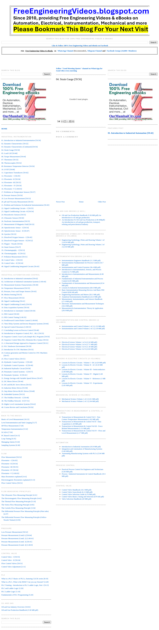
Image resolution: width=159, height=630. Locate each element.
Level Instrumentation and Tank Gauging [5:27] (19, 423)
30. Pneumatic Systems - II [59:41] (14, 375)
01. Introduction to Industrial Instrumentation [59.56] (21, 140)
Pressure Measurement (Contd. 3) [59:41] (16, 542)
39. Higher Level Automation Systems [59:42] (18, 404)
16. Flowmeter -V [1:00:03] (11, 189)
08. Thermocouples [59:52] (11, 163)
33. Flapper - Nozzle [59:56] (11, 244)
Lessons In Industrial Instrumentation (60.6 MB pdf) (81, 288)
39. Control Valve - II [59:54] (12, 263)
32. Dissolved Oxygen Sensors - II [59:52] (17, 240)
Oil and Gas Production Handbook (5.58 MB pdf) (19, 610)
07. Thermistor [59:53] (9, 160)
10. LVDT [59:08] (8, 169)
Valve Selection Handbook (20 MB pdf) (76, 499)
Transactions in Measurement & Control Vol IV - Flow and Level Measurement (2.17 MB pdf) (83, 432)
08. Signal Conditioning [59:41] (13, 301)
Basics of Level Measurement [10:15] (15, 419)
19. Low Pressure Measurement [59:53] (16, 198)
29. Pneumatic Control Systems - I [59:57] (17, 372)
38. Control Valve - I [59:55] (12, 260)
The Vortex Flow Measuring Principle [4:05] (17, 505)
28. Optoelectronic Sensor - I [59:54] (15, 228)
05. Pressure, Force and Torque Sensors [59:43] (18, 291)
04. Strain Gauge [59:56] (10, 150)
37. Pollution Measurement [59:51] (14, 257)
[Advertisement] (79, 61)
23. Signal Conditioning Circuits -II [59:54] (17, 211)
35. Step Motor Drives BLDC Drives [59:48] (18, 391)
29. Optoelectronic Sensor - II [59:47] (15, 231)
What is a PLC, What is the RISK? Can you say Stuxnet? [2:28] (25, 582)
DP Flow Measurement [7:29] (12, 426)
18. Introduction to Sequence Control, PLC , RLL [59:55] (22, 333)
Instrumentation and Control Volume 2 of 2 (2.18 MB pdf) (83, 328)
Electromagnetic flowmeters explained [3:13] (18, 480)
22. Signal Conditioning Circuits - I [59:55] (17, 208)
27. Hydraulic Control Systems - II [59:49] (17, 365)
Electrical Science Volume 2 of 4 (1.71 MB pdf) (79, 344)
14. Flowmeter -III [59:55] (11, 182)
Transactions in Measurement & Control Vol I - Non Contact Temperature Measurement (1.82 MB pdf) (81, 418)
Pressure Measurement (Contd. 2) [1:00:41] (17, 538)
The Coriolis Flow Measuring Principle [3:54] (18, 508)
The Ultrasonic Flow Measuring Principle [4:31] (19, 495)
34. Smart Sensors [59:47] (11, 247)
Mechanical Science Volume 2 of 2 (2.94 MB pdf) (80, 401)
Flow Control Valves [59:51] (12, 483)
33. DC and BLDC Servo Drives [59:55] (16, 385)
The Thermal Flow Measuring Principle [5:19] (18, 501)
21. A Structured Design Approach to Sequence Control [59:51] (24, 343)
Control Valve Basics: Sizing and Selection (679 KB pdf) (83, 497)
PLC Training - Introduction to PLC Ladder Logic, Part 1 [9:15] (25, 585)
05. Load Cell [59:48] (9, 153)
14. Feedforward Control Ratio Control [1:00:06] (19, 320)
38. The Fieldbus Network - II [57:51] (15, 401)
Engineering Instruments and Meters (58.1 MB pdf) (81, 294)
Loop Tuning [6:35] (8, 439)
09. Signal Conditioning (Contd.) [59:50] (16, 304)
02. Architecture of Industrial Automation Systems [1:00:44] (23, 282)
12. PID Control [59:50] (10, 314)
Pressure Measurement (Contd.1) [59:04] (16, 535)
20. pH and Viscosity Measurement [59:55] (17, 202)
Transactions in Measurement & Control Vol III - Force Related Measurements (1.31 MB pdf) (82, 427)
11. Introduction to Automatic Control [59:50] (18, 311)
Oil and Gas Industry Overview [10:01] (16, 607)
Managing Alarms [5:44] (10, 442)
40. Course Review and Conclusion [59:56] (17, 407)
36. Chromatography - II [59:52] (13, 253)
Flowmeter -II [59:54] (9, 464)
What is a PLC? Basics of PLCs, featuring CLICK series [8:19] (24, 579)
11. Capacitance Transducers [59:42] (14, 173)
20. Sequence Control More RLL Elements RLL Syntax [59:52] (24, 340)
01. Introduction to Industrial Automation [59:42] (19, 278)
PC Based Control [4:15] (10, 435)
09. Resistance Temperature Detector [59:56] (17, 166)
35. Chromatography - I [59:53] (13, 250)
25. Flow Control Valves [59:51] (13, 359)
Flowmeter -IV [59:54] (9, 470)
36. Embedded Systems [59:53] (13, 394)
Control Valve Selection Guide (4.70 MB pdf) (79, 494)
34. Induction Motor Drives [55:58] (14, 388)
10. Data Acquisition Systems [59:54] (15, 307)
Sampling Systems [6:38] (10, 445)
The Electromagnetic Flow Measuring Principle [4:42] (21, 498)
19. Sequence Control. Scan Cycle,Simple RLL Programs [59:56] (25, 337)
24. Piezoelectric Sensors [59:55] (13, 215)
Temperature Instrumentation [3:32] (14, 429)
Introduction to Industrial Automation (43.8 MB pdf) (81, 447)
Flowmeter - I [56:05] (9, 460)
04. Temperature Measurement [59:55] (15, 288)
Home (81, 202)
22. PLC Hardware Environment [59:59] (16, 346)
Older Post (102, 202)
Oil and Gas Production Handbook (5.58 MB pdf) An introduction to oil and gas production (81, 216)
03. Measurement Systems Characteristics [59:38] (19, 285)
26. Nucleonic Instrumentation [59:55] (15, 221)
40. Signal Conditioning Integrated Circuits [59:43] (20, 266)
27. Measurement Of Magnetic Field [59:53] (17, 224)
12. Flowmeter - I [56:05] (10, 176)
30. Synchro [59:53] (8, 234)
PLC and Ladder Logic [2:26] (12, 588)
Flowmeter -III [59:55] (9, 467)
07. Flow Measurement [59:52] (12, 298)
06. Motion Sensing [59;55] (11, 294)
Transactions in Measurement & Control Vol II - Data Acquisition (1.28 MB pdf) (81, 423)
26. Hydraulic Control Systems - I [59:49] (16, 362)
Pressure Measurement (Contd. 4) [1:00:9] (17, 545)
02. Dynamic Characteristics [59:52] (14, 144)
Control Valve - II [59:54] (10, 560)
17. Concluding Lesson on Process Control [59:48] (20, 330)
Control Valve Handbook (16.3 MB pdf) (76, 490)
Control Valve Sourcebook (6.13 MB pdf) (77, 492)
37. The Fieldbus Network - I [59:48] (15, 398)
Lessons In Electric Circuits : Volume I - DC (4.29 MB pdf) (84, 363)
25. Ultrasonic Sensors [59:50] (12, 218)
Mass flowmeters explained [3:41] (14, 477)
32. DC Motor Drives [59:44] (12, 381)
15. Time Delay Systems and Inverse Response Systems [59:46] (25, 324)
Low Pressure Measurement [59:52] (14, 532)
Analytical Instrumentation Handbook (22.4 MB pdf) (81, 297)
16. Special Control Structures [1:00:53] (16, 327)
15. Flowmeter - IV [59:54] (11, 185)
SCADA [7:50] (6, 432)
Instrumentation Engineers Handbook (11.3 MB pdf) (81, 260)
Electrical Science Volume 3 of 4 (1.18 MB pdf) (79, 347)
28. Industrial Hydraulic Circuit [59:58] (16, 368)
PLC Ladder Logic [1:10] (10, 591)
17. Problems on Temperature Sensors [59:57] (18, 192)
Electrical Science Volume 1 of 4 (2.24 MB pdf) (79, 342)
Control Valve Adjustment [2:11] (13, 567)
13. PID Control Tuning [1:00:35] (13, 317)
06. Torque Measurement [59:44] (13, 156)
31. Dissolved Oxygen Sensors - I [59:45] (16, 237)
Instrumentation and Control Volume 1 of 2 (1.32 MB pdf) (83, 326)
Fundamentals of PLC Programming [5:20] (17, 595)
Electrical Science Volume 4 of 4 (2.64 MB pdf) (79, 349)
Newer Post (60, 202)
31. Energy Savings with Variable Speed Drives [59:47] (21, 378)
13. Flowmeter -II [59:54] (10, 179)
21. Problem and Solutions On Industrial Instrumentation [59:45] (25, 205)
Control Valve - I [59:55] (10, 557)
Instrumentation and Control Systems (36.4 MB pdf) (81, 267)
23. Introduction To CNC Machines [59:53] (17, 349)
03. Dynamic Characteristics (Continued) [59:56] (19, 147)
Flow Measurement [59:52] (11, 457)
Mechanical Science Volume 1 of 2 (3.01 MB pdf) (80, 399)
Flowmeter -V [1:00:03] (10, 473)
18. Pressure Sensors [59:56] (12, 195)
